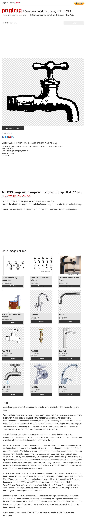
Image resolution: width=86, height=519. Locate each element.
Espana (17, 3)
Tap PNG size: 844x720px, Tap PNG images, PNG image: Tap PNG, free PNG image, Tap (35, 146)
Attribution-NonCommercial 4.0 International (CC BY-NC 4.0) (33, 143)
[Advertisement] (43, 42)
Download (13, 286)
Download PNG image (13, 128)
